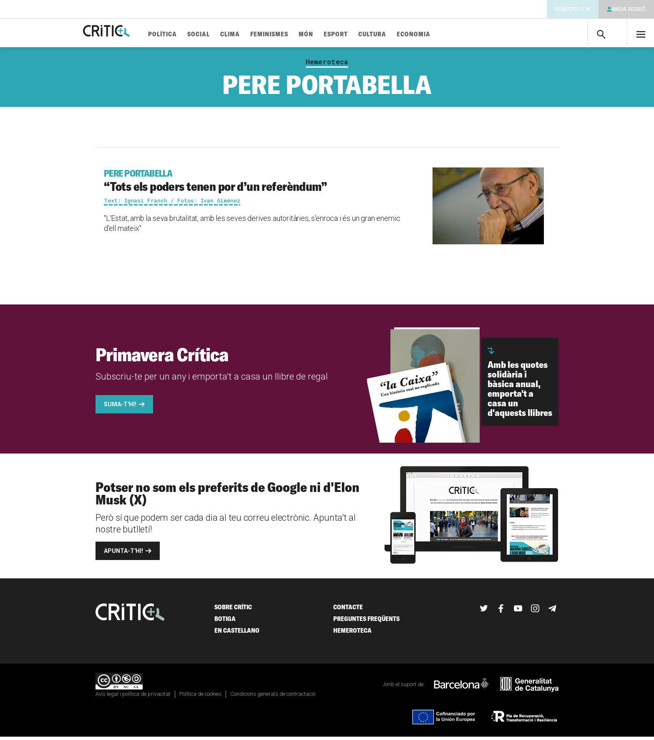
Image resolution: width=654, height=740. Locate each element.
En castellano (236, 634)
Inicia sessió (629, 9)
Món (331, 34)
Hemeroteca (327, 65)
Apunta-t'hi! (123, 554)
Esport (361, 34)
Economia (439, 34)
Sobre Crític (233, 610)
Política (188, 34)
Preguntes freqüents (366, 622)
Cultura (398, 34)
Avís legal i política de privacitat (133, 697)
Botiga (225, 622)
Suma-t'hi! (120, 407)
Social (224, 34)
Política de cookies (200, 697)
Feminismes (295, 34)
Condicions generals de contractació (272, 697)
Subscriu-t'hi (572, 9)
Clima (255, 34)
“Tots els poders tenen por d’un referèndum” (254, 184)
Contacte (348, 610)
